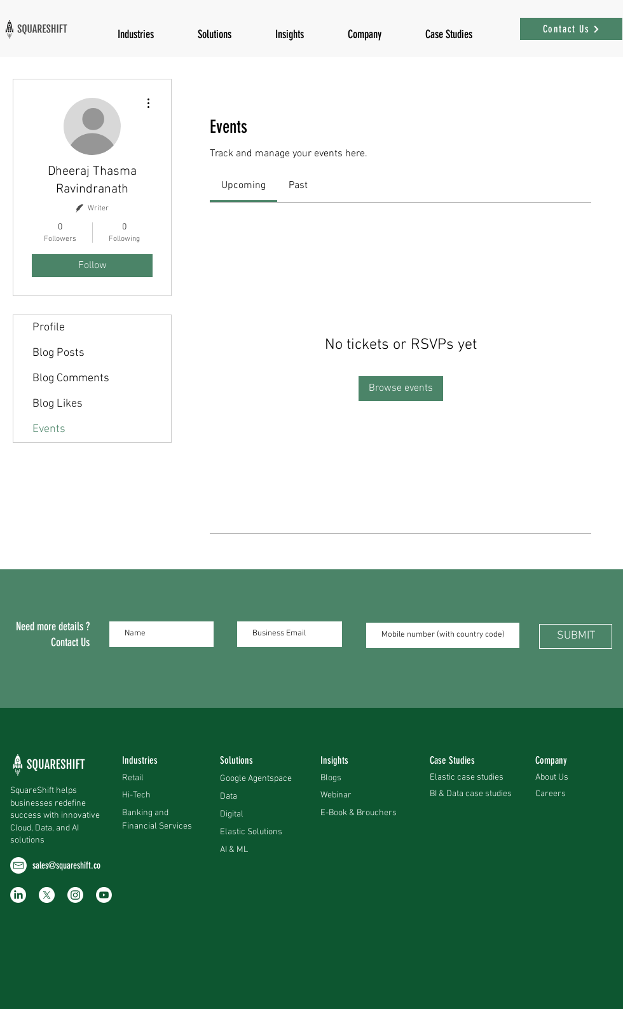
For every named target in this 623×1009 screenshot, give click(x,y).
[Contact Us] (571, 29)
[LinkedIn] (18, 895)
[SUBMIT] (575, 636)
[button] (289, 29)
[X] (47, 895)
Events (48, 429)
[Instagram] (75, 895)
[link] (243, 185)
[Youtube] (104, 895)
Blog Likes (57, 403)
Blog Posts (58, 353)
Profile (48, 327)
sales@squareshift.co (66, 865)
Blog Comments (70, 378)
